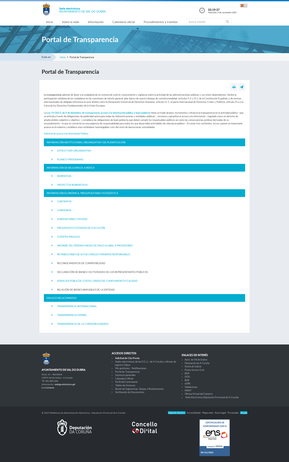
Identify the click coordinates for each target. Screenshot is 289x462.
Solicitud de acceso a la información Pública (66, 133)
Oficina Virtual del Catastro (199, 393)
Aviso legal (220, 412)
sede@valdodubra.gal (65, 384)
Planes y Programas (70, 159)
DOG (187, 376)
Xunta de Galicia (193, 366)
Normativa (64, 176)
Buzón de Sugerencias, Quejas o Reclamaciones (139, 388)
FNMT (188, 390)
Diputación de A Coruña (197, 363)
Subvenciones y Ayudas (72, 219)
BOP (187, 373)
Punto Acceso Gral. (195, 369)
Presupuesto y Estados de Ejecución (81, 227)
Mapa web (207, 412)
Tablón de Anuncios (125, 385)
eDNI (187, 383)
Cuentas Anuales (68, 236)
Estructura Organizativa (74, 150)
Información (96, 22)
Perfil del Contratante (126, 381)
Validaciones (191, 386)
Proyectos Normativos (72, 184)
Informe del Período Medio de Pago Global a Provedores (95, 245)
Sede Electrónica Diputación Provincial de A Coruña (211, 397)
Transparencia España (71, 315)
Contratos (64, 201)
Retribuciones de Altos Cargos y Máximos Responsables (93, 254)
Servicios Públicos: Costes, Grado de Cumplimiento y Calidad (97, 280)
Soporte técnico (176, 412)
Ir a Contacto (48, 387)
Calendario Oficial (124, 378)
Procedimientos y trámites (161, 22)
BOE (187, 380)
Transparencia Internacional (77, 306)
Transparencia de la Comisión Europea (83, 323)
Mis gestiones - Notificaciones (131, 368)
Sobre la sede (70, 22)
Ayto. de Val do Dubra (196, 359)
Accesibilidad (194, 412)
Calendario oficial (123, 22)
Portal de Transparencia (127, 371)
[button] (243, 6)
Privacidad (233, 412)
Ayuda (244, 412)
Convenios (64, 210)
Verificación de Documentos (129, 392)
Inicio (49, 22)
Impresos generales (125, 375)
